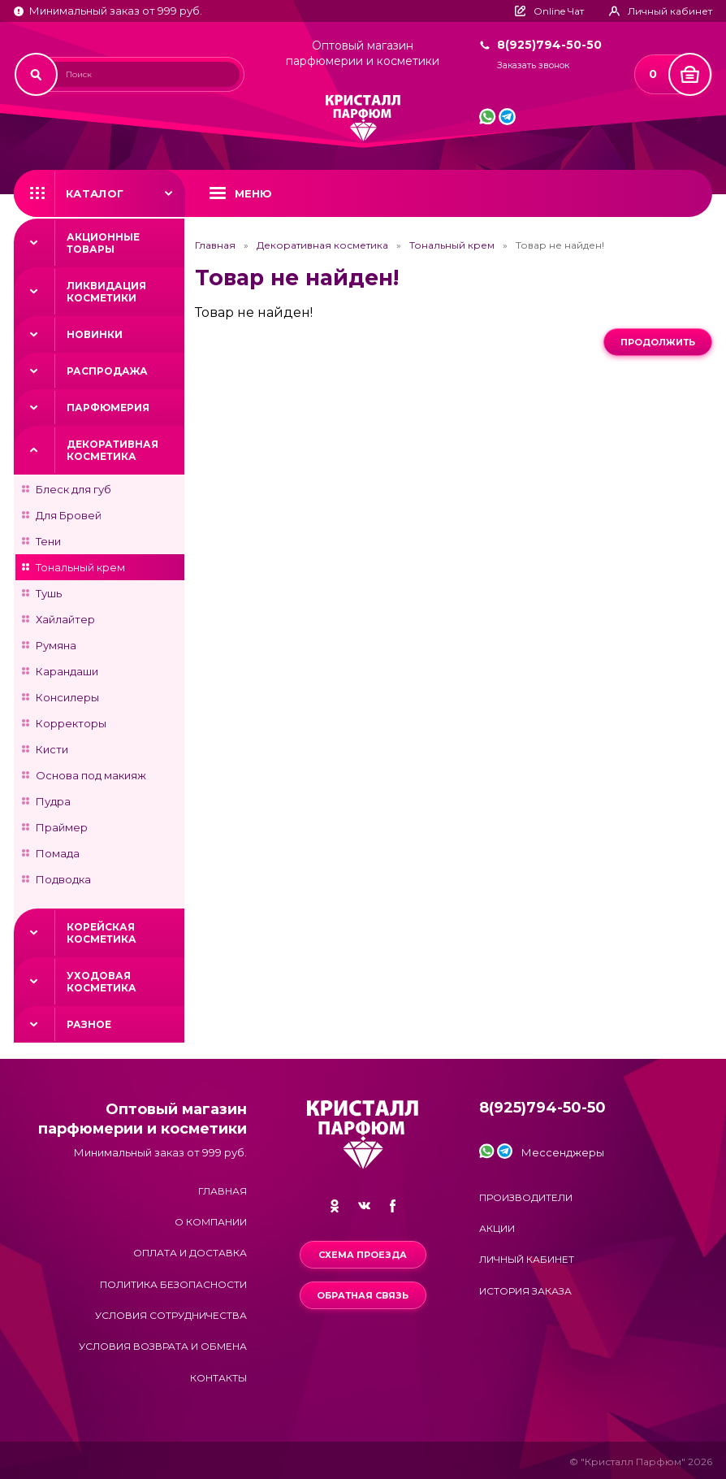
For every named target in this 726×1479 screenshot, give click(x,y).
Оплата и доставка (190, 1253)
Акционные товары (103, 243)
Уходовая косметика (101, 981)
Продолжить (657, 342)
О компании (211, 1222)
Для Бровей (69, 515)
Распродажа (107, 371)
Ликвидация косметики (106, 292)
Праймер (62, 827)
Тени (48, 541)
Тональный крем (80, 567)
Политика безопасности (173, 1284)
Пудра (53, 801)
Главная (215, 245)
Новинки (95, 334)
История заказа (525, 1291)
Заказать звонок (533, 65)
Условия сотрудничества (171, 1315)
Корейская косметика (101, 933)
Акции (497, 1228)
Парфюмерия (108, 407)
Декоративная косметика (112, 450)
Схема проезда (362, 1254)
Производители (526, 1197)
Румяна (56, 645)
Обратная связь (362, 1295)
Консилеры (67, 697)
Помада (58, 853)
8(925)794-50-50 (549, 44)
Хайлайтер (65, 619)
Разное (89, 1024)
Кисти (52, 749)
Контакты (218, 1378)
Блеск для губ (73, 489)
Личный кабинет (526, 1259)
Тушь (49, 593)
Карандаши (67, 671)
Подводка (63, 879)
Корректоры (71, 723)
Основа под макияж (91, 775)
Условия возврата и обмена (163, 1346)
